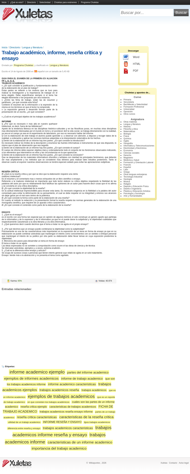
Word (131, 57)
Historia (126, 126)
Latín (125, 169)
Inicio (4, 2)
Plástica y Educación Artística (136, 191)
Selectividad (44, 2)
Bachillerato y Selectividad (135, 104)
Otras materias (130, 122)
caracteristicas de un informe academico (80, 442)
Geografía (128, 143)
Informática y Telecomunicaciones (138, 146)
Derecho (127, 155)
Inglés (126, 141)
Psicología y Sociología (134, 193)
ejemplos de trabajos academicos (61, 396)
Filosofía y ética (130, 129)
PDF (130, 71)
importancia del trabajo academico (59, 448)
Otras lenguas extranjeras (135, 174)
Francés (127, 165)
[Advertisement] (95, 34)
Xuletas (163, 463)
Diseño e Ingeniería (132, 189)
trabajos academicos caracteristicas (68, 428)
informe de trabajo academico (82, 378)
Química (127, 138)
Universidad (128, 109)
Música (126, 181)
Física (126, 136)
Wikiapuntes (94, 463)
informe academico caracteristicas (72, 384)
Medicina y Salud (131, 160)
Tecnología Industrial (132, 177)
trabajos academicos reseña (59, 390)
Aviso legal (184, 463)
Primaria (127, 99)
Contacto (173, 463)
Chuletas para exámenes (65, 2)
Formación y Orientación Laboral (138, 162)
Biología (127, 134)
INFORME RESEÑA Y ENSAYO (62, 422)
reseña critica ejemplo (34, 406)
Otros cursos (129, 114)
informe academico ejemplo (37, 372)
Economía (128, 150)
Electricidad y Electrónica (134, 148)
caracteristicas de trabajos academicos (72, 406)
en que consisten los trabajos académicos (48, 402)
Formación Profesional (133, 107)
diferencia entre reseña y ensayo (24, 428)
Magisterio (128, 157)
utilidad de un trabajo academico (24, 422)
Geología (127, 179)
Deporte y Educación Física (136, 186)
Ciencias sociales (131, 153)
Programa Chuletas (90, 2)
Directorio (31, 2)
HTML (131, 64)
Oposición (128, 111)
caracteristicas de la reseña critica (86, 417)
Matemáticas (129, 131)
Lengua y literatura (32, 47)
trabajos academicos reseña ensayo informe (66, 411)
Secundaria (128, 102)
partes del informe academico (87, 372)
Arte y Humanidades (132, 196)
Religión (127, 184)
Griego (126, 172)
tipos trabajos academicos (97, 422)
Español (127, 167)
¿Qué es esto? (17, 2)
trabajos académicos (94, 390)
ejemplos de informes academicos (31, 378)
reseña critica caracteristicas (37, 417)
